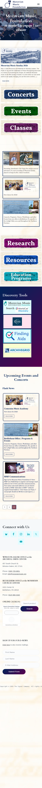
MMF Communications (14, 477)
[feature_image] (21, 55)
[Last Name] (21, 658)
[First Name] (21, 652)
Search (29, 609)
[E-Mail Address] (21, 665)
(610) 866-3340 (14, 595)
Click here (6, 645)
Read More (5, 81)
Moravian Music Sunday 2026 (14, 65)
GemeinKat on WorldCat (11, 624)
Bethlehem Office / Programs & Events (18, 439)
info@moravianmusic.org (17, 574)
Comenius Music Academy (16, 409)
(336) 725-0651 (14, 571)
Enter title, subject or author (11, 608)
